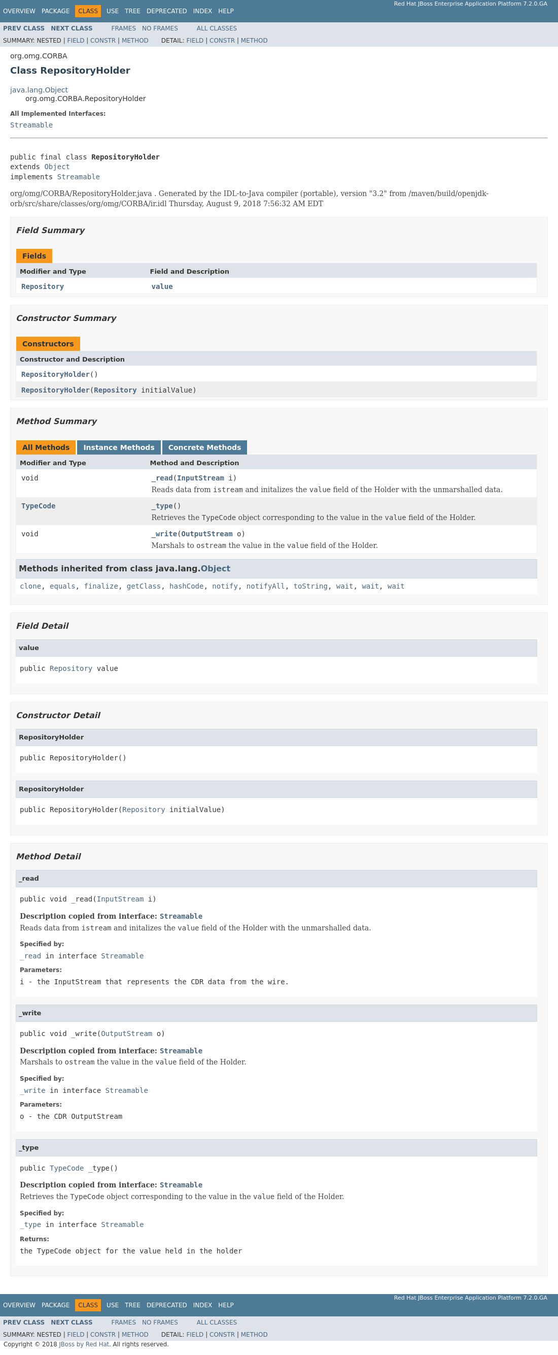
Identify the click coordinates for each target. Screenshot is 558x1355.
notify (225, 586)
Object (57, 167)
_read (162, 478)
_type (162, 506)
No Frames (160, 28)
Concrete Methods (204, 447)
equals (63, 586)
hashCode (186, 586)
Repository (42, 286)
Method (135, 40)
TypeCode (38, 506)
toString (311, 586)
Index (203, 11)
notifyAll (266, 586)
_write (165, 534)
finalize (101, 586)
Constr (103, 40)
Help (226, 11)
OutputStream (207, 534)
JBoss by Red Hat (84, 1344)
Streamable (31, 125)
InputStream (200, 478)
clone (30, 586)
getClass (144, 586)
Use (113, 11)
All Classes (217, 28)
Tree (133, 11)
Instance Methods (118, 447)
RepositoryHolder (55, 374)
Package (55, 11)
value (162, 286)
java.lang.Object (39, 90)
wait (345, 586)
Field (75, 40)
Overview (19, 11)
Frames (124, 28)
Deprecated (167, 11)
